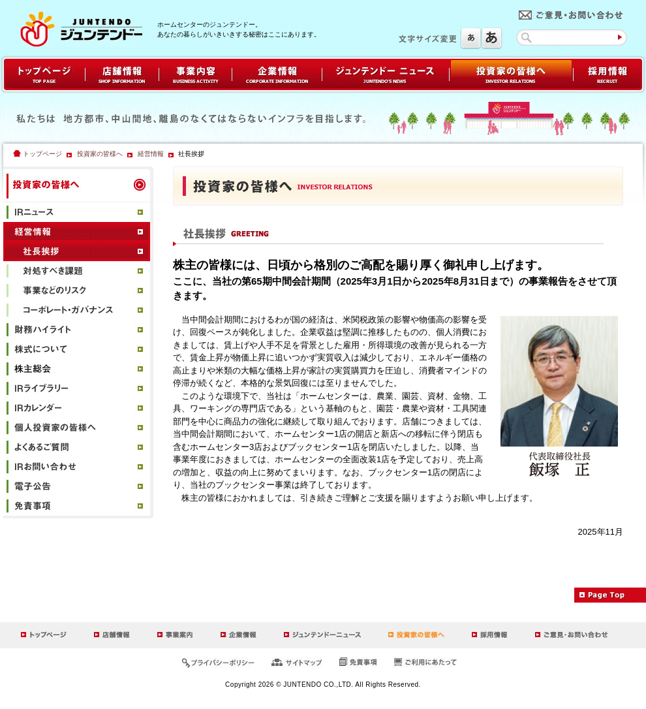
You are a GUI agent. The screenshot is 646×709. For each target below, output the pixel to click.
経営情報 (151, 153)
